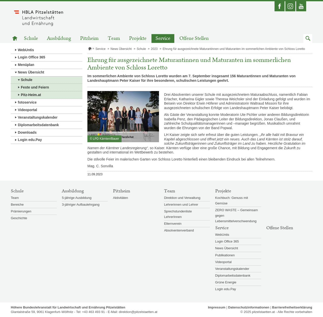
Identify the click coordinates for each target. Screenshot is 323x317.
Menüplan (26, 65)
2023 (154, 49)
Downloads (27, 132)
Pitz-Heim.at (31, 95)
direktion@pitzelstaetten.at (138, 312)
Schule (31, 38)
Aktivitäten (120, 198)
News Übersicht (31, 72)
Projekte (137, 38)
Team (114, 38)
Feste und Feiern (35, 87)
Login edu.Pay (30, 140)
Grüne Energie (226, 282)
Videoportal (27, 110)
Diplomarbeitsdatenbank (38, 125)
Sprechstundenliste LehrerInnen (178, 214)
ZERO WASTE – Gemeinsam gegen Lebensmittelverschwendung (236, 215)
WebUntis (26, 50)
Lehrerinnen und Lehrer (181, 204)
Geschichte (19, 218)
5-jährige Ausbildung (76, 198)
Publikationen (225, 255)
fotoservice (27, 102)
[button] (307, 38)
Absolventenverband (179, 230)
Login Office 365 (31, 57)
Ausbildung (59, 38)
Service (162, 38)
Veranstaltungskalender (38, 117)
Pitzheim (89, 38)
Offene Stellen (194, 38)
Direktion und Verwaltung (182, 198)
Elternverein (172, 223)
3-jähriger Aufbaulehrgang (80, 204)
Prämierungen (21, 211)
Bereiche (17, 204)
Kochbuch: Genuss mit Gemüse (231, 200)
